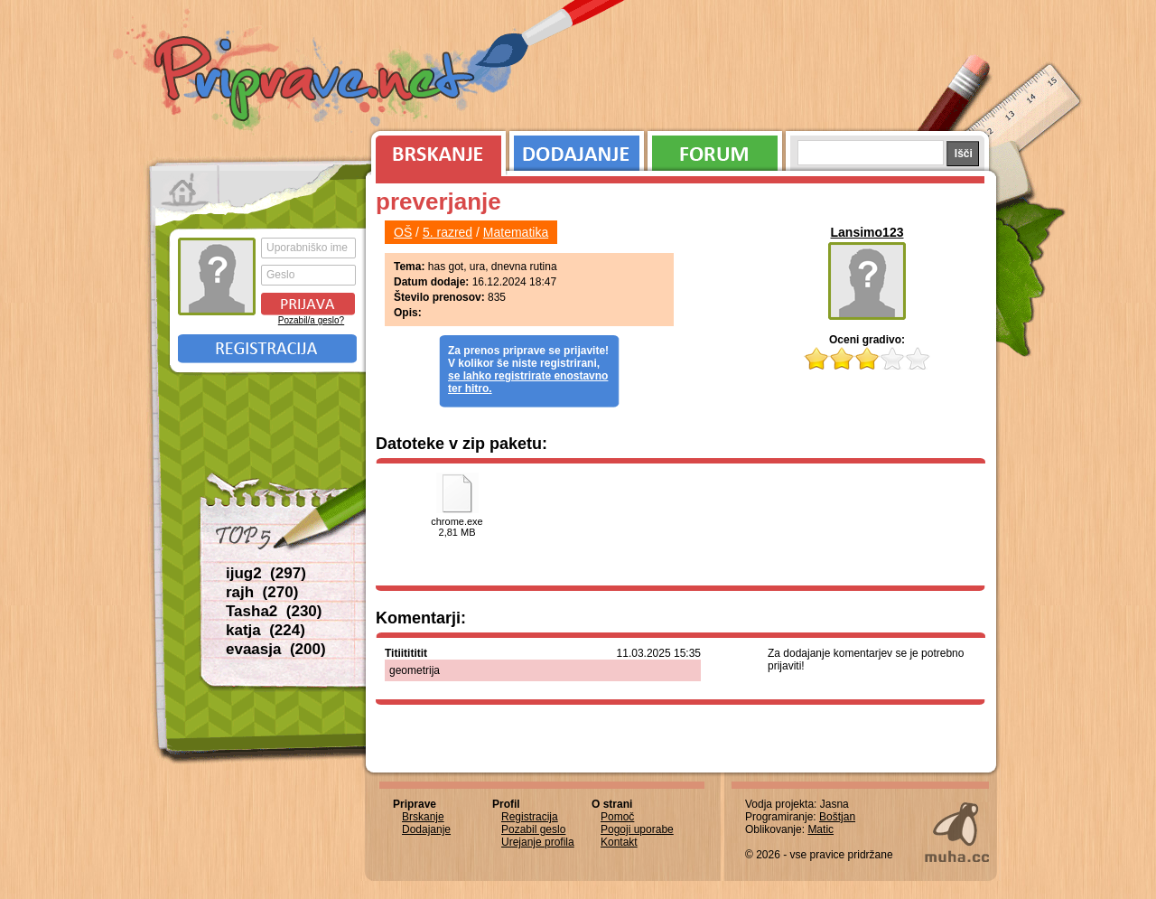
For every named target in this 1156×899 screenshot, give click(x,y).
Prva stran (185, 190)
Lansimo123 (867, 232)
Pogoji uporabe (637, 829)
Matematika (515, 232)
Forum (715, 149)
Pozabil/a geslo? (311, 320)
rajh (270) (262, 592)
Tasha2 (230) (274, 611)
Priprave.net (316, 81)
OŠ (403, 232)
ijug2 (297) (266, 573)
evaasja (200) (276, 649)
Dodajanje (577, 149)
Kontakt (619, 842)
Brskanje (435, 149)
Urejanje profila (537, 842)
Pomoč (617, 816)
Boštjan (837, 816)
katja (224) (265, 630)
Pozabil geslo (533, 829)
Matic (820, 829)
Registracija (267, 348)
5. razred (447, 232)
